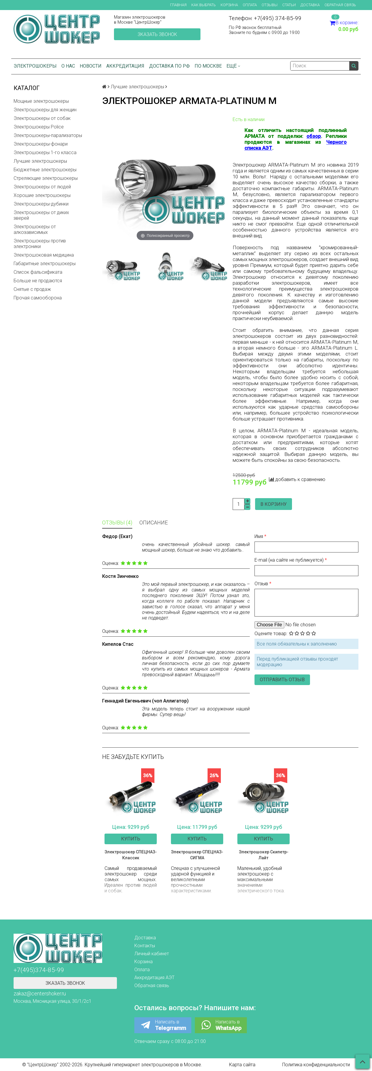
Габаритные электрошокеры (45, 263)
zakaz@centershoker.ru (40, 994)
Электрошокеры (35, 66)
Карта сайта (242, 1064)
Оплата (250, 5)
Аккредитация (125, 66)
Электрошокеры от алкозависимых (35, 229)
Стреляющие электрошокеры (46, 178)
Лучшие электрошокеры (40, 161)
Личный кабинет (151, 953)
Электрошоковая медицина (44, 255)
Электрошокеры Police (39, 127)
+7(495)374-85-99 (39, 970)
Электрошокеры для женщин (45, 110)
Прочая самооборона (38, 298)
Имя (259, 536)
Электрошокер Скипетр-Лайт (263, 855)
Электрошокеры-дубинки (41, 204)
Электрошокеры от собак (42, 118)
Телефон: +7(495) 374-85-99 (265, 18)
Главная (178, 5)
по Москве (208, 66)
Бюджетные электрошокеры (45, 169)
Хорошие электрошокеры (42, 195)
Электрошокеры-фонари (41, 144)
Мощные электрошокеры (41, 101)
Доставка (310, 5)
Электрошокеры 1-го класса (45, 152)
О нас (68, 66)
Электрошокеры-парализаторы (48, 135)
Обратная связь (340, 5)
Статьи (289, 5)
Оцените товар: (270, 633)
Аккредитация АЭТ (154, 977)
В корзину (273, 504)
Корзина (229, 5)
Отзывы (270, 5)
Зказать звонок (157, 34)
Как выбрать (203, 5)
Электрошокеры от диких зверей (41, 215)
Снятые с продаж (32, 289)
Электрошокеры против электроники (40, 243)
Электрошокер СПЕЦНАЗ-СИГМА (197, 855)
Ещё (233, 66)
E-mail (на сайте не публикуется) (289, 560)
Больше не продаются (38, 280)
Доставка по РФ (169, 66)
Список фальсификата (38, 272)
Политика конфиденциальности (316, 1064)
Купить (130, 839)
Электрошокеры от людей (42, 187)
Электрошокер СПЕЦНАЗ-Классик (131, 855)
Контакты (144, 945)
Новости (91, 66)
